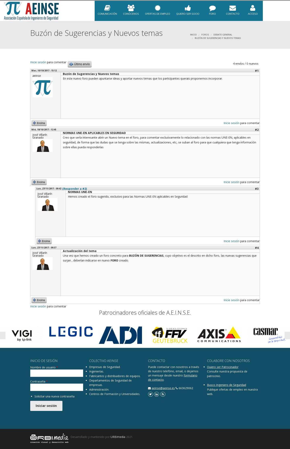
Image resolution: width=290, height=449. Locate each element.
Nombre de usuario (44, 367)
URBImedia (118, 437)
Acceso (253, 8)
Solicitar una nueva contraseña (54, 396)
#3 (257, 189)
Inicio (193, 34)
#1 (257, 71)
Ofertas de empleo (157, 8)
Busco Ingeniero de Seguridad (226, 385)
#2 (257, 130)
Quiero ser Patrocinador (222, 367)
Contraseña (39, 381)
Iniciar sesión (46, 405)
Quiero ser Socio (187, 8)
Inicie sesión (38, 62)
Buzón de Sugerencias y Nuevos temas (218, 37)
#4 (257, 248)
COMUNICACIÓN (107, 8)
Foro (212, 8)
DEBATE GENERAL (222, 34)
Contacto (233, 8)
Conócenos (131, 8)
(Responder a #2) (74, 189)
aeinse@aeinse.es (163, 388)
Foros (205, 34)
